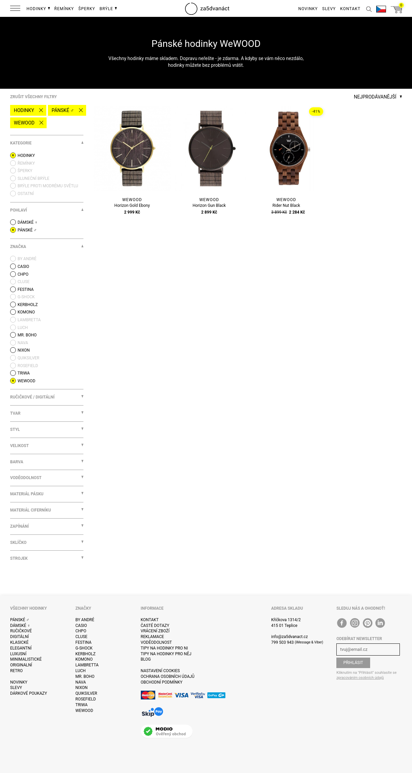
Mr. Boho (85, 676)
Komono (84, 659)
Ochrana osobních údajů (168, 676)
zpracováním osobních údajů (360, 677)
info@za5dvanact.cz (289, 636)
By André (84, 619)
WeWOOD (24, 123)
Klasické (19, 642)
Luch (80, 670)
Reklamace (152, 636)
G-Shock (84, 648)
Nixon (81, 687)
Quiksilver (86, 693)
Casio (81, 625)
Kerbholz (85, 654)
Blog (146, 659)
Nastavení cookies (160, 670)
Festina (83, 642)
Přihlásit (353, 662)
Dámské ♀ (20, 625)
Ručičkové (21, 631)
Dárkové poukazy (28, 693)
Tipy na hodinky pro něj (166, 654)
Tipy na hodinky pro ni (164, 648)
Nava (80, 682)
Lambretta (86, 665)
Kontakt (150, 619)
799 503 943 (282, 642)
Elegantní (20, 648)
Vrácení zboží (155, 631)
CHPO (80, 631)
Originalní (21, 665)
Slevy (16, 687)
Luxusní (18, 654)
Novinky (18, 682)
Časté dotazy (155, 625)
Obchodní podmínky (162, 682)
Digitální (19, 636)
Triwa (81, 704)
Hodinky (24, 110)
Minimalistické (26, 659)
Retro (16, 670)
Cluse (81, 636)
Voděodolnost (156, 642)
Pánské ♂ (63, 110)
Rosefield (85, 699)
